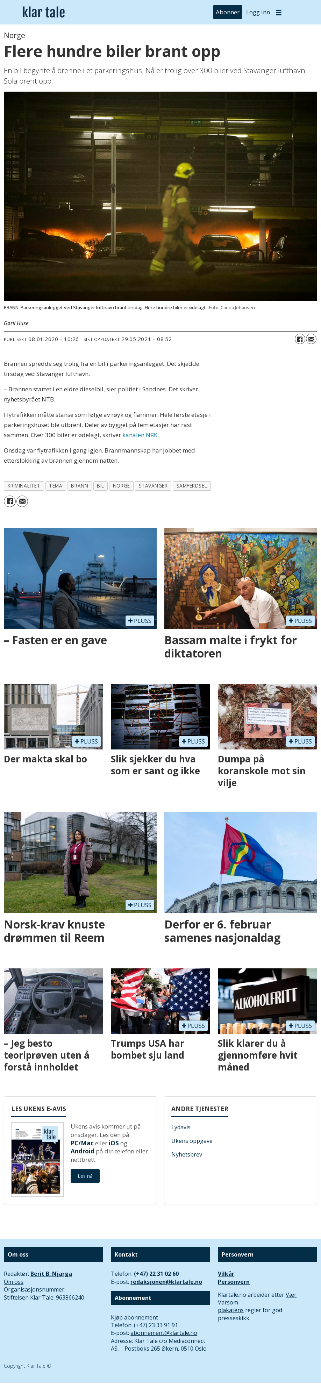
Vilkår (226, 1274)
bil (100, 485)
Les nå (85, 1176)
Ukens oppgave (192, 1141)
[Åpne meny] (279, 12)
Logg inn (258, 12)
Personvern (234, 1282)
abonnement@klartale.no (163, 1333)
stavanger (153, 485)
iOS (114, 1143)
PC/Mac (82, 1143)
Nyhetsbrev (186, 1154)
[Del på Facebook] (300, 339)
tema (55, 485)
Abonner (228, 12)
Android (82, 1151)
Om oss (13, 1282)
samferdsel (192, 485)
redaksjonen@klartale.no (166, 1282)
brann (79, 485)
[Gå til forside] (44, 12)
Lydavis (181, 1127)
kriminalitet (24, 485)
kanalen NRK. (140, 435)
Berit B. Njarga (51, 1274)
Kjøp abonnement (134, 1317)
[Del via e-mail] (311, 339)
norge (121, 485)
